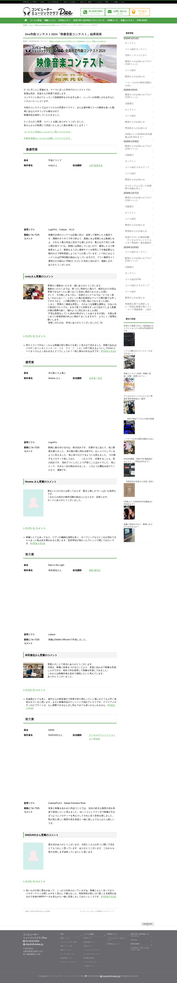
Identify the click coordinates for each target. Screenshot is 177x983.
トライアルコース (90, 962)
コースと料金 (89, 934)
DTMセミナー (112, 934)
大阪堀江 (129, 103)
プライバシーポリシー (68, 962)
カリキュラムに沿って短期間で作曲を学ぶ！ (138, 187)
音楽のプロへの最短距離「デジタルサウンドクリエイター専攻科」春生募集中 (138, 240)
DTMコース (88, 938)
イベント (88, 41)
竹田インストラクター (136, 55)
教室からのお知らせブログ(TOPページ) (62, 41)
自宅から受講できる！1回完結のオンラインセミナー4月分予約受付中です (139, 328)
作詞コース (88, 946)
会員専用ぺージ (66, 958)
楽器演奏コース (89, 942)
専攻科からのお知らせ (136, 128)
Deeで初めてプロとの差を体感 (140, 419)
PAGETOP (147, 924)
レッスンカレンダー (67, 954)
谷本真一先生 (95, 378)
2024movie (81, 41)
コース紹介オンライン (136, 49)
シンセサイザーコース (92, 954)
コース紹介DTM (133, 279)
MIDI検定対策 (89, 958)
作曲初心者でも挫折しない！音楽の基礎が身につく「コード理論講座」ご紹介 (138, 307)
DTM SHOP (135, 944)
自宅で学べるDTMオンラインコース (140, 935)
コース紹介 (130, 70)
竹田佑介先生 (108, 351)
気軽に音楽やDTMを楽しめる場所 (36, 911)
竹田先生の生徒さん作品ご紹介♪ (140, 481)
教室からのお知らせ (99, 41)
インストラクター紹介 (68, 942)
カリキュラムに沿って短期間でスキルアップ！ (98, 911)
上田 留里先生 (96, 165)
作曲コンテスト (66, 950)
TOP (62, 934)
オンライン (130, 43)
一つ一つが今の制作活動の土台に (138, 83)
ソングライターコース (92, 950)
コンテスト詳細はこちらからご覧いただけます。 (48, 132)
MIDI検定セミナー (113, 944)
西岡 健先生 (95, 570)
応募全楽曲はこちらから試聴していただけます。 (48, 138)
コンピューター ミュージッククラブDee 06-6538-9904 (85, 976)
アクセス (134, 940)
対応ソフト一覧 (66, 946)
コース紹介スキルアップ (137, 167)
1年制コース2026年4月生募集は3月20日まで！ (138, 135)
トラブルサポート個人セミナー (116, 939)
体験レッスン (65, 938)
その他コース (89, 966)
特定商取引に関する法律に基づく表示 (140, 949)
